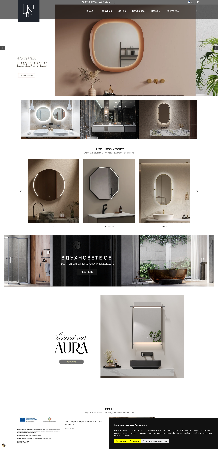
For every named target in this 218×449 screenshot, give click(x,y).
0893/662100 (90, 2)
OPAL (164, 226)
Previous (21, 191)
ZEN (53, 226)
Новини (155, 10)
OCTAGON (109, 226)
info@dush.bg (108, 2)
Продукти (106, 10)
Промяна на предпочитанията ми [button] (155, 441)
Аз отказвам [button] (134, 441)
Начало (89, 10)
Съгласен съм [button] (121, 441)
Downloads (138, 10)
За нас (122, 10)
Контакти (173, 10)
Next (197, 191)
